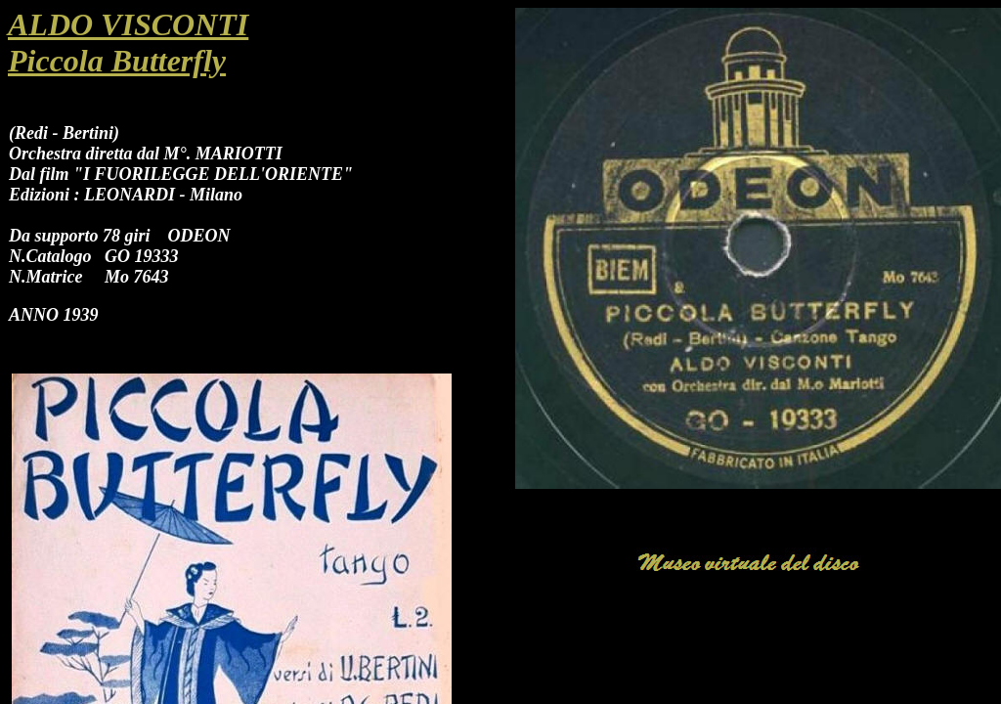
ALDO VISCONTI (128, 24)
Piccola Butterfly (117, 60)
